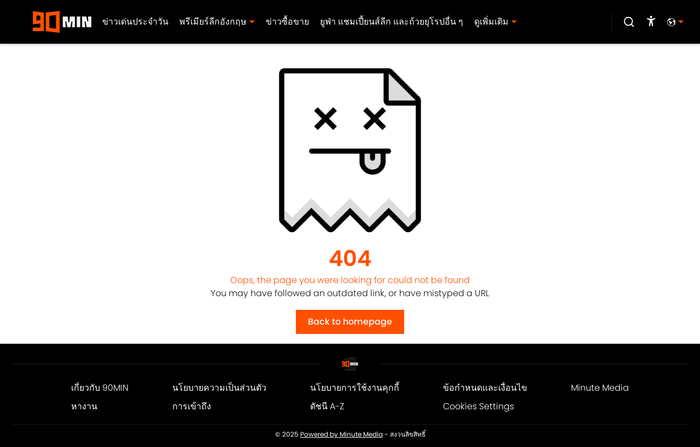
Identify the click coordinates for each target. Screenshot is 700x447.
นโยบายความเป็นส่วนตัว (219, 387)
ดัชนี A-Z (327, 406)
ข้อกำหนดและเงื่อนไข (485, 387)
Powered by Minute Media (341, 434)
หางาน (84, 406)
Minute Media (600, 387)
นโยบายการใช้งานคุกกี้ (354, 387)
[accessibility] (651, 21)
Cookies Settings (478, 406)
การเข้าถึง (191, 406)
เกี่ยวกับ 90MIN (100, 387)
